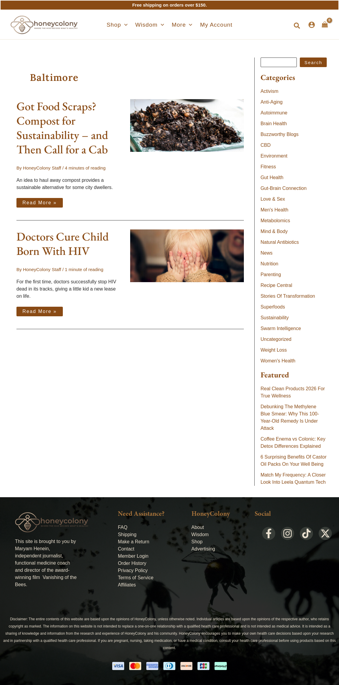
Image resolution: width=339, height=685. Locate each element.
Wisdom (200, 534)
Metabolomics (275, 220)
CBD (266, 145)
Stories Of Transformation (288, 296)
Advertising (203, 548)
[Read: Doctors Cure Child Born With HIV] (187, 255)
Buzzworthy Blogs (280, 134)
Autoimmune (274, 112)
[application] (129, 24)
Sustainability (275, 317)
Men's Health (274, 209)
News (267, 252)
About (197, 527)
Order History (132, 563)
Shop (197, 541)
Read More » (40, 201)
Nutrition (270, 263)
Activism (270, 91)
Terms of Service (135, 577)
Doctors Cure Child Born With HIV (62, 243)
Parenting (271, 274)
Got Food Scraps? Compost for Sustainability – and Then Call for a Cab (62, 128)
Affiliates (127, 584)
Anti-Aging (272, 102)
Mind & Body (274, 231)
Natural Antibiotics (280, 242)
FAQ (122, 527)
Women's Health (278, 360)
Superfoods (273, 306)
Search (313, 62)
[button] (121, 24)
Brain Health (274, 123)
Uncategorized (276, 339)
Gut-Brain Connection (284, 188)
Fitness (268, 166)
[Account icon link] (311, 24)
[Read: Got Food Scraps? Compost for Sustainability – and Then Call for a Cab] (187, 125)
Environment (274, 155)
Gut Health (272, 177)
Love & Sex (273, 199)
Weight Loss (274, 350)
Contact (126, 548)
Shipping (127, 534)
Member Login (133, 556)
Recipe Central (276, 285)
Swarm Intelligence (281, 328)
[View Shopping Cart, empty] (325, 24)
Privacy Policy (133, 570)
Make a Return (133, 541)
